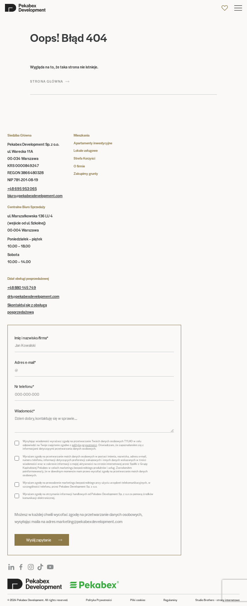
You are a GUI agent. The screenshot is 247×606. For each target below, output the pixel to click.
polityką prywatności (84, 445)
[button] (238, 8)
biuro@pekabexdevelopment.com (35, 195)
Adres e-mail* (25, 362)
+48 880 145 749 (21, 287)
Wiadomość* (25, 410)
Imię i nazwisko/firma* (31, 337)
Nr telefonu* (24, 386)
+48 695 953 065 (22, 188)
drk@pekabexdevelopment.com (33, 296)
